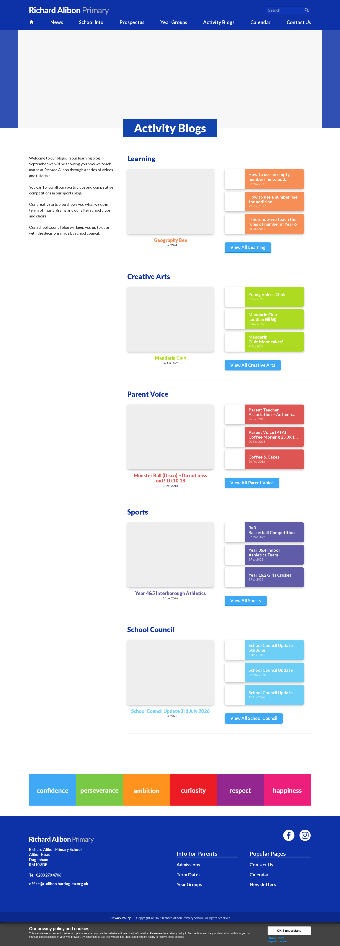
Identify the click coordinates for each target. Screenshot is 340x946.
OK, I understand (289, 930)
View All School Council (253, 718)
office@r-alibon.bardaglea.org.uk (58, 883)
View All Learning (248, 247)
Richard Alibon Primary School (183, 918)
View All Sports (245, 600)
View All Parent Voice (252, 482)
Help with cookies (278, 941)
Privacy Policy (276, 937)
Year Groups (189, 884)
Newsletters (263, 884)
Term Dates (189, 874)
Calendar (259, 874)
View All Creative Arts (252, 365)
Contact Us (261, 864)
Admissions (188, 864)
